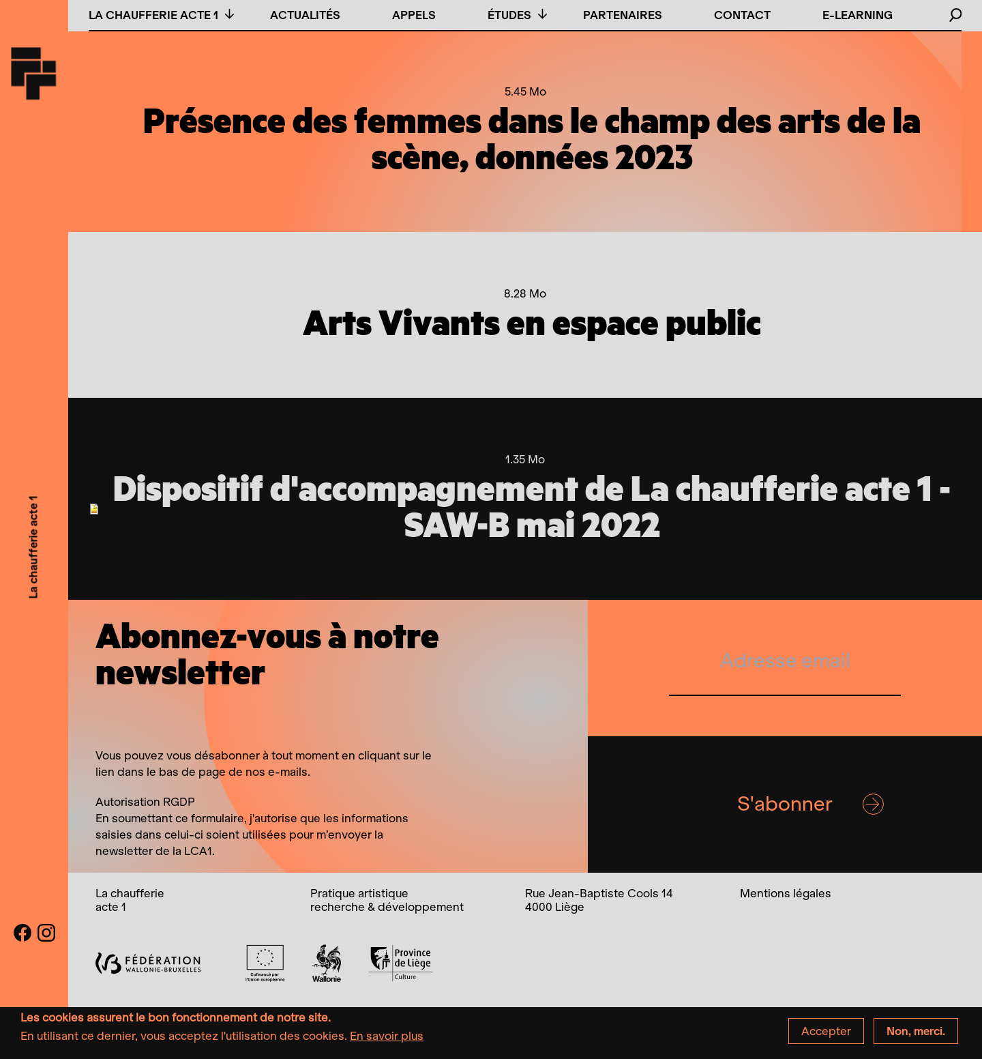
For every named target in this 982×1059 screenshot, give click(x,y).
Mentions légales (785, 893)
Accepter (826, 1035)
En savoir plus (386, 1040)
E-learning (857, 15)
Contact (742, 15)
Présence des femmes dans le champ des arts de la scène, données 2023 (532, 141)
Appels (414, 15)
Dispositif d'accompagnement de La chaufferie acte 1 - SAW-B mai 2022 (532, 509)
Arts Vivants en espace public (532, 325)
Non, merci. (916, 1035)
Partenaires (622, 15)
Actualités (305, 15)
